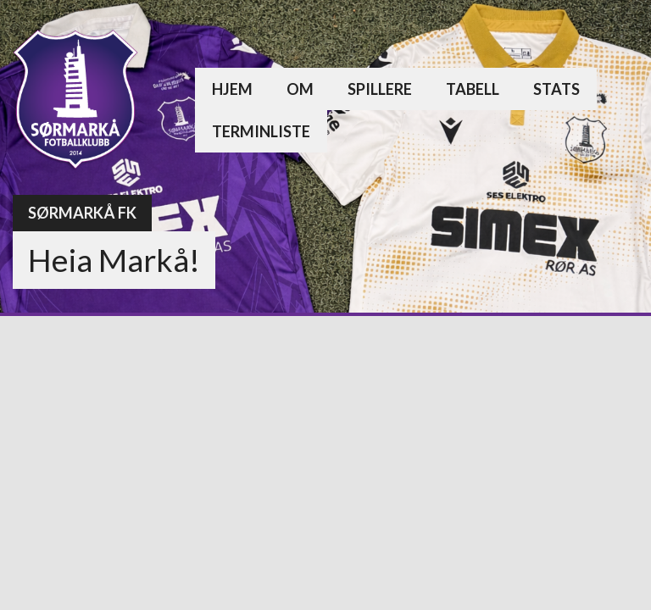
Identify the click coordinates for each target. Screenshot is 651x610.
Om (300, 89)
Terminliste (261, 131)
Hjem (232, 89)
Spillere (380, 89)
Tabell (472, 89)
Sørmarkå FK (82, 212)
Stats (556, 89)
